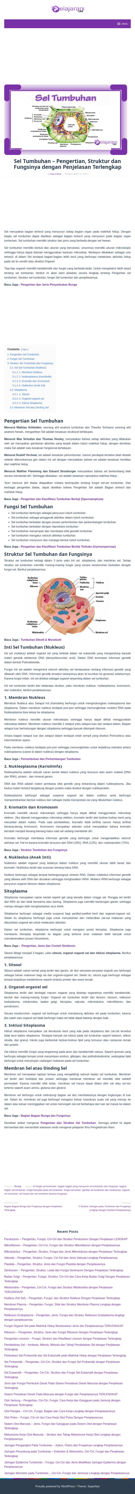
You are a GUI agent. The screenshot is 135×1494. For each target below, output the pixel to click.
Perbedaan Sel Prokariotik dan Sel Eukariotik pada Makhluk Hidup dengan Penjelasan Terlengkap (65, 1355)
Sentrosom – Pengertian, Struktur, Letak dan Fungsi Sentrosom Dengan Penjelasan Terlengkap (63, 1270)
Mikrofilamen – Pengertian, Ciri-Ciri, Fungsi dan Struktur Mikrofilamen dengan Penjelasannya (62, 1245)
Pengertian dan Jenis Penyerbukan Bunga (49, 284)
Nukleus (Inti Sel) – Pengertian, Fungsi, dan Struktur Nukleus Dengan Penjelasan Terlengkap (62, 1298)
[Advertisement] (67, 56)
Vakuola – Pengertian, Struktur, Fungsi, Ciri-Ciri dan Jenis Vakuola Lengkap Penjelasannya (60, 1257)
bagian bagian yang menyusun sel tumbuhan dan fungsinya (88, 1186)
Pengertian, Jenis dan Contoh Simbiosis (48, 945)
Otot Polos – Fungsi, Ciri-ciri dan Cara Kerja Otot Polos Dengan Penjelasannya (53, 1417)
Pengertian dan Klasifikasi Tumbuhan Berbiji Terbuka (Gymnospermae (68, 546)
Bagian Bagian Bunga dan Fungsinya (45, 1115)
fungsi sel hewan (72, 1190)
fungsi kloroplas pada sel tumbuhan (45, 1190)
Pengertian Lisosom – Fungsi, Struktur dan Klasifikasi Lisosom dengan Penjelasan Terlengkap (62, 1338)
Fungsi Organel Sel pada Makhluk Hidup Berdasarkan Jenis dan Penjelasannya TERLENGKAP (63, 1325)
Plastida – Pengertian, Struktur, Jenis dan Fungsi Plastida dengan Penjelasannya (54, 1264)
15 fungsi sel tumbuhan (44, 1186)
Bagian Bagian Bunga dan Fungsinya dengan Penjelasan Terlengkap (34, 1206)
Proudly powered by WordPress (55, 1486)
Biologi (17, 1186)
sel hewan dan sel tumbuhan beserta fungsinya (43, 1193)
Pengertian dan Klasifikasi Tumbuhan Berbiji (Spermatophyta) (62, 499)
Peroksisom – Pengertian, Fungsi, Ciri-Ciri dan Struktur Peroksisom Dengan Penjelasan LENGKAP (66, 1239)
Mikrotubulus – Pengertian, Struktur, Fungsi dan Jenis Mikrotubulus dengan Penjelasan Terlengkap (65, 1251)
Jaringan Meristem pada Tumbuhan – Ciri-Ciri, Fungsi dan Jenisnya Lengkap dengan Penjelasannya (66, 1473)
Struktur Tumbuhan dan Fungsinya (44, 850)
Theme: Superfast (88, 1486)
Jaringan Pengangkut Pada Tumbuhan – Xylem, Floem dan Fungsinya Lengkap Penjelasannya (63, 1445)
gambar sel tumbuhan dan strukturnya (101, 1190)
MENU (122, 24)
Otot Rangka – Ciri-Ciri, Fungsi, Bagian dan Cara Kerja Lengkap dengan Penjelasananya (59, 1411)
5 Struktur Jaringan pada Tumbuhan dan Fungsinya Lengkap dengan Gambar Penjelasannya (100, 1206)
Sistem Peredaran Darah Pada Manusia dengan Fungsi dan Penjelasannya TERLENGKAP (61, 1394)
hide (24, 349)
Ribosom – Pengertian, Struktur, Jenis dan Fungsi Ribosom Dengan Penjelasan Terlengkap (61, 1332)
